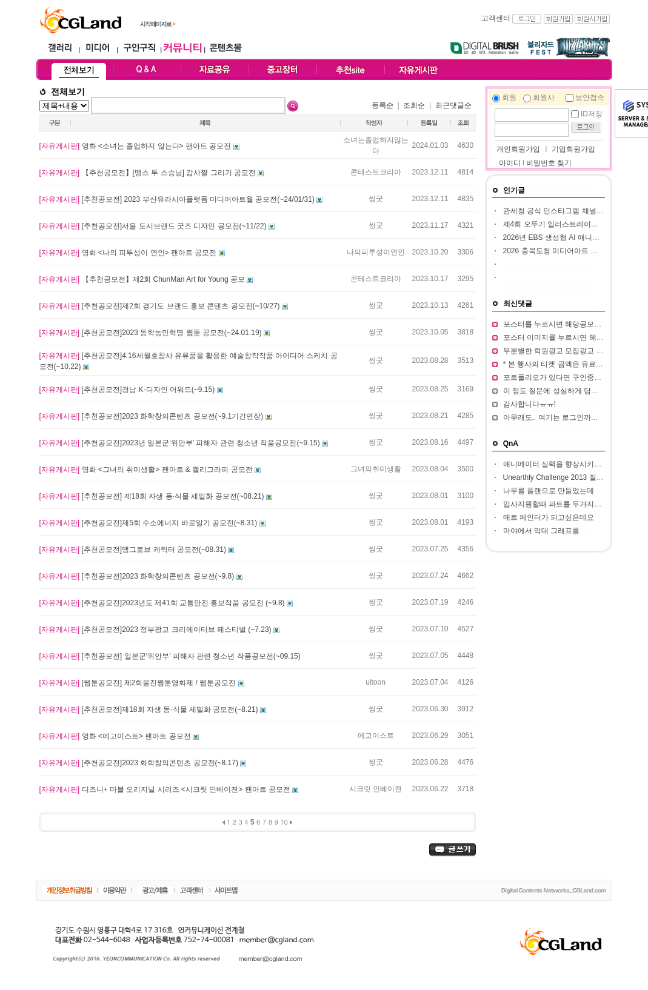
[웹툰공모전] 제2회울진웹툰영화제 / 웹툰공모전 (138, 683)
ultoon (376, 682)
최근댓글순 (453, 105)
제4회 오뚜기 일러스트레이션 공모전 (563, 224)
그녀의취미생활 (375, 469)
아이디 (510, 163)
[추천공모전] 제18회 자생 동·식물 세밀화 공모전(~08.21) (152, 496)
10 (284, 821)
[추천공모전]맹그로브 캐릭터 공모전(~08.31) (134, 549)
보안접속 (589, 97)
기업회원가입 (573, 149)
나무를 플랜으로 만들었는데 (549, 491)
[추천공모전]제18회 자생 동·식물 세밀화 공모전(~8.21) (149, 709)
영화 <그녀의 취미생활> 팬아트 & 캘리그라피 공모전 (147, 469)
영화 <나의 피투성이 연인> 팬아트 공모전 (129, 252)
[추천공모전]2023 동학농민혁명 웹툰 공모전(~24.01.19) (151, 332)
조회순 (414, 105)
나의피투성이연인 (376, 252)
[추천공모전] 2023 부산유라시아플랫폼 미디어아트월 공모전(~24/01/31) (178, 199)
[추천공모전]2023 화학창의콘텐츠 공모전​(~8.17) (140, 763)
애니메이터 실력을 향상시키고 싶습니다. (569, 464)
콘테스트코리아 (375, 172)
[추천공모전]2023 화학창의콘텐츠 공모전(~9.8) (137, 576)
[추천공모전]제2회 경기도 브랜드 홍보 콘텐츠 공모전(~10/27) (160, 306)
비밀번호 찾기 (549, 163)
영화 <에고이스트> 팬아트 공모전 (116, 736)
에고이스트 (376, 735)
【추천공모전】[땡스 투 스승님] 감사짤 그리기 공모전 (148, 172)
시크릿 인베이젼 (375, 789)
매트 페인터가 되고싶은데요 (549, 517)
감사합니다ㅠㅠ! (529, 404)
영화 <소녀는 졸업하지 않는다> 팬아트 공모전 (136, 146)
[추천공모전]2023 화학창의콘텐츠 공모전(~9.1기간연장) (152, 416)
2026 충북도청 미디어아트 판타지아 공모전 (573, 251)
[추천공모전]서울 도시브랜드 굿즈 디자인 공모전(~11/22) (154, 226)
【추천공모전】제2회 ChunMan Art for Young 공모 (143, 279)
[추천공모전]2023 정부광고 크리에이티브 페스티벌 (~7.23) (156, 629)
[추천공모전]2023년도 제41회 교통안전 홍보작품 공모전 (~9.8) (163, 603)
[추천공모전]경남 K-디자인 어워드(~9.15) (128, 389)
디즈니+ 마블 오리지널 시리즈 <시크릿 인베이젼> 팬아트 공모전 (166, 789)
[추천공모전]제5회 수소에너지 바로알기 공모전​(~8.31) (149, 523)
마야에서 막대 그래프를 (541, 531)
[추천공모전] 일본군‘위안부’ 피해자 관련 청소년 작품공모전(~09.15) (170, 656)
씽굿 (376, 198)
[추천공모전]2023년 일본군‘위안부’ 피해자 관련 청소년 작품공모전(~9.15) (180, 443)
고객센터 (495, 18)
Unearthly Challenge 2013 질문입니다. (565, 477)
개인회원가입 (517, 149)
